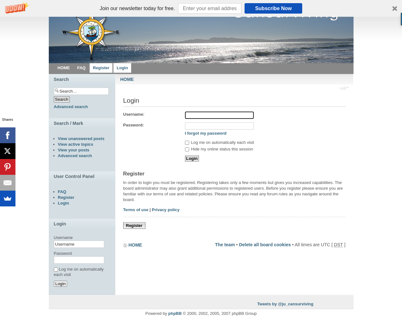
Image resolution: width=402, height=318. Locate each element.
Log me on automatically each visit (219, 142)
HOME (127, 79)
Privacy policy (165, 209)
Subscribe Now (273, 8)
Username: (133, 114)
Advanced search (71, 106)
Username (63, 237)
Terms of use (136, 209)
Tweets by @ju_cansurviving (285, 304)
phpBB (175, 313)
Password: (133, 125)
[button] (201, 8)
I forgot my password (206, 133)
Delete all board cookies (265, 244)
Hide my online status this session (219, 149)
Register (134, 225)
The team (225, 244)
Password (63, 253)
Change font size (344, 88)
